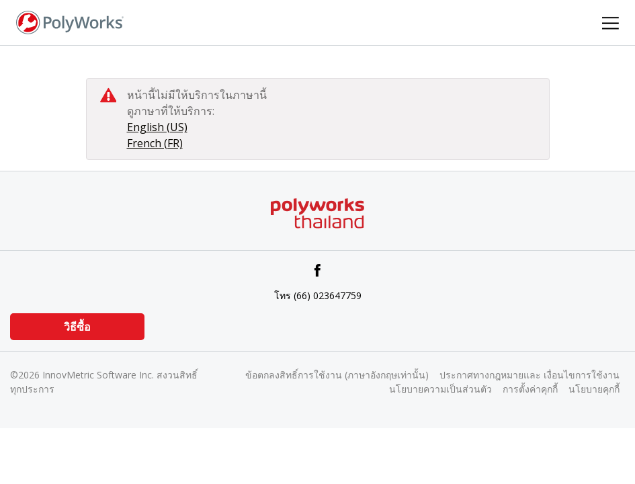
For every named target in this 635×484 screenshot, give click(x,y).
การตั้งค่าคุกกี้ (530, 388)
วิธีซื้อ (77, 326)
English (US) (157, 127)
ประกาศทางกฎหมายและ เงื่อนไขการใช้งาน (529, 374)
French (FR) (155, 143)
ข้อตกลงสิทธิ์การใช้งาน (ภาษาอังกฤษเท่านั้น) (337, 374)
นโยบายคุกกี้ (594, 388)
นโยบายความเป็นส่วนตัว (440, 388)
